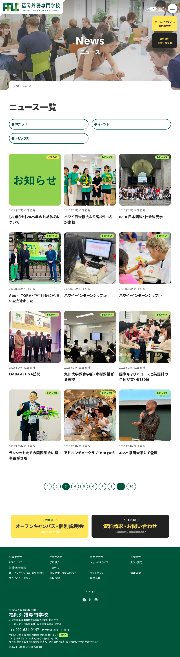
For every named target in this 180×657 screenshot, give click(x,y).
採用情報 (55, 578)
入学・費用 (136, 562)
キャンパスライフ (99, 562)
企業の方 (135, 557)
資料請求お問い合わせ (164, 40)
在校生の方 (56, 557)
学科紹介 (55, 562)
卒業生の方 (96, 557)
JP (153, 8)
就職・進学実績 (17, 567)
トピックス (22, 138)
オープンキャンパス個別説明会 (165, 23)
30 (131, 486)
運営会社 (95, 578)
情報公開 (135, 573)
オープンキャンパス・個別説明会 (27, 573)
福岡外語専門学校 (28, 613)
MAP (63, 634)
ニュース (54, 567)
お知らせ (21, 124)
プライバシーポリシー (21, 578)
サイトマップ (97, 573)
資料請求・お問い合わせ (63, 573)
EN (160, 8)
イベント (103, 124)
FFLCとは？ (15, 562)
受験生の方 (15, 557)
